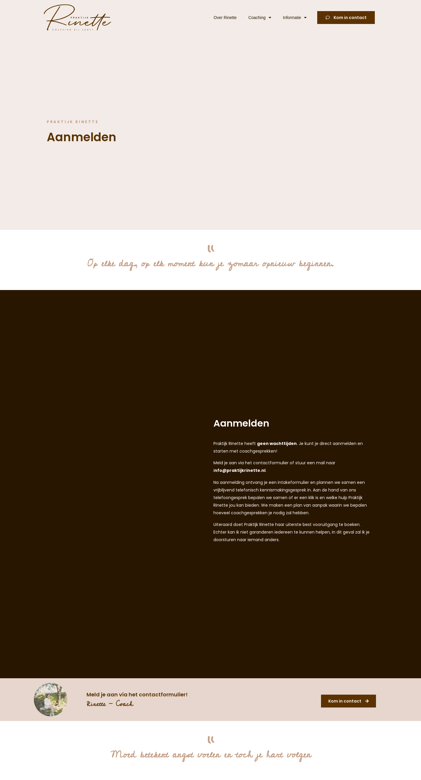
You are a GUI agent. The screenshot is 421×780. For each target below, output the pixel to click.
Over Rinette (225, 17)
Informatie (295, 18)
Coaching (259, 18)
